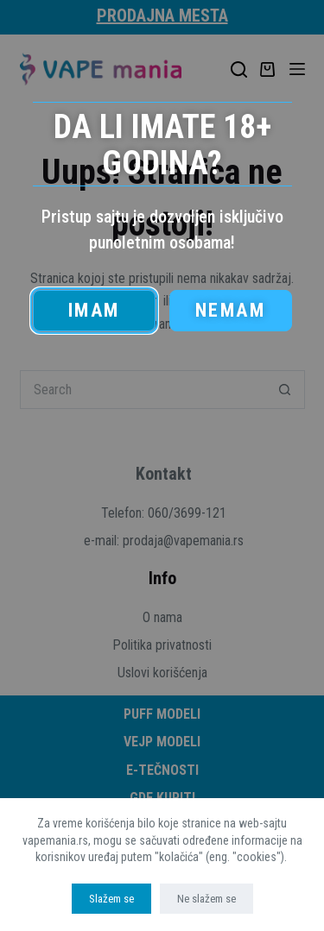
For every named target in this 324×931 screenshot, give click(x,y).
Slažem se (111, 898)
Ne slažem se (206, 898)
